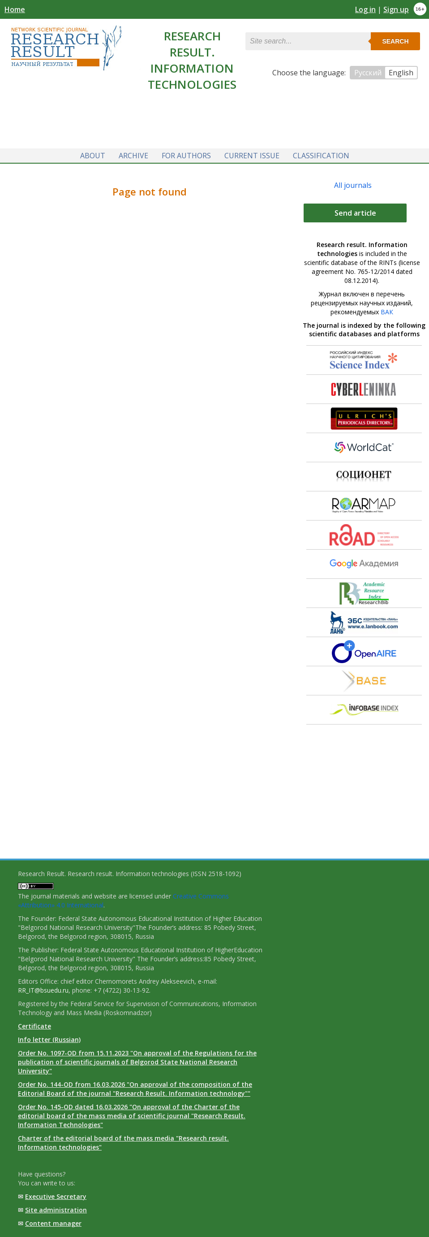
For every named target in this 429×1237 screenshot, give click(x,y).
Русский (368, 73)
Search (395, 41)
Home (14, 9)
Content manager (53, 1223)
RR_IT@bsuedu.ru (43, 990)
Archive (133, 156)
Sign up (396, 9)
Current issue (251, 156)
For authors (186, 156)
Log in (365, 9)
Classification (321, 156)
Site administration (56, 1210)
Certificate (34, 1026)
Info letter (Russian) (49, 1039)
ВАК (387, 312)
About (92, 156)
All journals (353, 185)
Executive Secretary (55, 1196)
